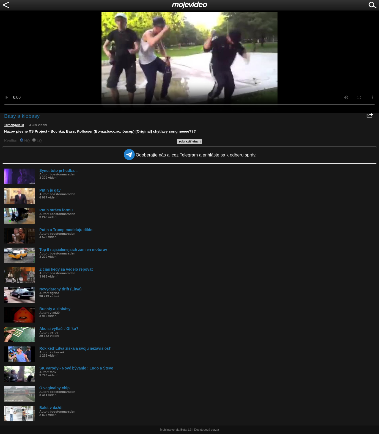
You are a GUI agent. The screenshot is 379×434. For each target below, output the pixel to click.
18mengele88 (14, 125)
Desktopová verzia (206, 429)
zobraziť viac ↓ (190, 141)
